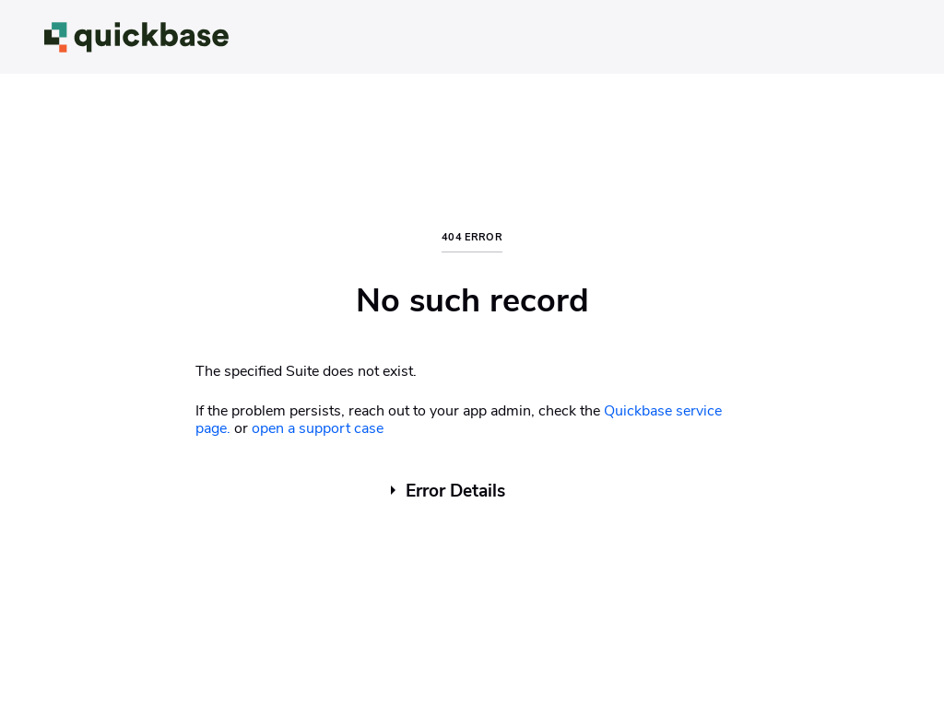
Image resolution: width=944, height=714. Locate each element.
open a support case (318, 428)
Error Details (455, 491)
